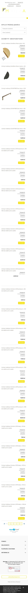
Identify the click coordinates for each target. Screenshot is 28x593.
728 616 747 (20, 2)
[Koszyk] (26, 19)
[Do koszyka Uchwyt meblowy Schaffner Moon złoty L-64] (21, 56)
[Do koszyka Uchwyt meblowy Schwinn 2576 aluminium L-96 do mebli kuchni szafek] (21, 163)
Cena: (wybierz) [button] (6, 32)
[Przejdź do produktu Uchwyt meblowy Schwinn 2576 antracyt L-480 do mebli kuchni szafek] (6, 415)
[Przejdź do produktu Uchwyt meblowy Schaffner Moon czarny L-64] (6, 75)
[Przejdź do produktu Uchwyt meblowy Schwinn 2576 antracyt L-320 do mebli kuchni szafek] (6, 396)
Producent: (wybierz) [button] (8, 28)
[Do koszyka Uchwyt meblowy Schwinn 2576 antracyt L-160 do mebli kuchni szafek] (21, 342)
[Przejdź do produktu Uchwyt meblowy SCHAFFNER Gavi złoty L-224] (6, 97)
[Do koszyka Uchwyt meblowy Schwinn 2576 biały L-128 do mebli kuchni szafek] (21, 460)
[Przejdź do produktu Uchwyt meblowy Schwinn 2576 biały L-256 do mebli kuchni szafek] (6, 512)
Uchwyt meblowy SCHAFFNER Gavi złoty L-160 (13, 128)
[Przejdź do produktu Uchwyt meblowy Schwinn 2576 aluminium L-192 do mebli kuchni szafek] (6, 218)
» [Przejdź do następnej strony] (23, 523)
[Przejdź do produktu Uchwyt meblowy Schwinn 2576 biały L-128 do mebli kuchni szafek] (6, 454)
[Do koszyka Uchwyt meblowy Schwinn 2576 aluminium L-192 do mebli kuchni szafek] (21, 223)
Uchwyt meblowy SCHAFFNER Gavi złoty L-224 (13, 88)
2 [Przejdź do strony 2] (9, 523)
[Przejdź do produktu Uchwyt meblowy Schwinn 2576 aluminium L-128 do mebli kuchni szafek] (6, 178)
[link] (14, 530)
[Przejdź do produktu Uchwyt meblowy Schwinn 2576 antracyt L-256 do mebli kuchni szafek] (6, 375)
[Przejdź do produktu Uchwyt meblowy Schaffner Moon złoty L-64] (6, 53)
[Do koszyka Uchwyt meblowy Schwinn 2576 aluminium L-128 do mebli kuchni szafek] (21, 183)
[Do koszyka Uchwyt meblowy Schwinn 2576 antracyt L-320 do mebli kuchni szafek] (21, 401)
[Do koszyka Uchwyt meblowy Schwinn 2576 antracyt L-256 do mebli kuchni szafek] (21, 381)
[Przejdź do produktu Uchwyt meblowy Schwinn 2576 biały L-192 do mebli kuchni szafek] (6, 493)
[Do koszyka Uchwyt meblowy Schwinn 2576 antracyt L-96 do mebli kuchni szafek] (21, 303)
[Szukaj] (22, 18)
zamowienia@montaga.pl (14, 4)
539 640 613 (17, 563)
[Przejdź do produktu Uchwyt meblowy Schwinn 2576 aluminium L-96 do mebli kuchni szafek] (6, 158)
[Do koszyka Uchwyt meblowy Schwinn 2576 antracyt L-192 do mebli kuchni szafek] (21, 362)
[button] (2, 18)
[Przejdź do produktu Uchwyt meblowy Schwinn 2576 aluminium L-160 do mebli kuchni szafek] (6, 198)
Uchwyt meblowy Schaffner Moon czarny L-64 (13, 66)
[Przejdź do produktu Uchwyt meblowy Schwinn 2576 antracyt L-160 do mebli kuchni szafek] (6, 336)
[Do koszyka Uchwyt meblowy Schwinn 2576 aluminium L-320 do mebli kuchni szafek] (21, 263)
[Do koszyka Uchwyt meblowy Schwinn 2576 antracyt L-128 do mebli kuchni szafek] (21, 323)
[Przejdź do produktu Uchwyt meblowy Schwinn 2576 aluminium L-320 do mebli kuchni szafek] (6, 258)
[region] (14, 530)
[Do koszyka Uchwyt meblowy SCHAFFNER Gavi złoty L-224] (21, 101)
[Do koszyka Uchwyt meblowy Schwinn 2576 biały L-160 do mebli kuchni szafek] (21, 479)
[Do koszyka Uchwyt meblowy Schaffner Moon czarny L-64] (21, 79)
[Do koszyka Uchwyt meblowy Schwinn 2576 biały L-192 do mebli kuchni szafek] (21, 499)
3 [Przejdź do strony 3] (12, 523)
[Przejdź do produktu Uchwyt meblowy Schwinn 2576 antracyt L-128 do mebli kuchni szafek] (6, 317)
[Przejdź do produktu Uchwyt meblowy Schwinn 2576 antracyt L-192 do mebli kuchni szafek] (6, 356)
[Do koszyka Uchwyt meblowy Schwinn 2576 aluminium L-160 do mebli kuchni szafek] (21, 203)
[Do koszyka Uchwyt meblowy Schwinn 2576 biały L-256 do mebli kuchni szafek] (21, 518)
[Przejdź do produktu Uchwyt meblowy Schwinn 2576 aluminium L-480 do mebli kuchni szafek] (6, 278)
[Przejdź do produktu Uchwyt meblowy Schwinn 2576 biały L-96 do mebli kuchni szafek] (6, 434)
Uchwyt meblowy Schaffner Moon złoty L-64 (13, 43)
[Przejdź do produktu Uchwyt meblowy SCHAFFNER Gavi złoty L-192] (6, 117)
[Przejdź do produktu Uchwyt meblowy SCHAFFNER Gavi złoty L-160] (6, 137)
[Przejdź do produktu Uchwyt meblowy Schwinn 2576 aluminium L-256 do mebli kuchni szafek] (6, 238)
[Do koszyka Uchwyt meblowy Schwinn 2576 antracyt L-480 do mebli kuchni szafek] (21, 421)
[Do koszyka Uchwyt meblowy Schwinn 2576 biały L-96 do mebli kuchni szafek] (21, 440)
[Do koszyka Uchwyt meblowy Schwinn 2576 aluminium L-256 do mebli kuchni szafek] (21, 243)
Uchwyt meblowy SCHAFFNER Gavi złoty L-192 (13, 108)
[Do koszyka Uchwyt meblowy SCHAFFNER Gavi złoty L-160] (21, 141)
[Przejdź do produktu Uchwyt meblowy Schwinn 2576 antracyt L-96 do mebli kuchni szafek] (6, 298)
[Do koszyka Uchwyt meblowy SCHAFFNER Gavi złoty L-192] (21, 121)
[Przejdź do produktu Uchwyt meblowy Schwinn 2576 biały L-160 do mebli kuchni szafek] (6, 473)
